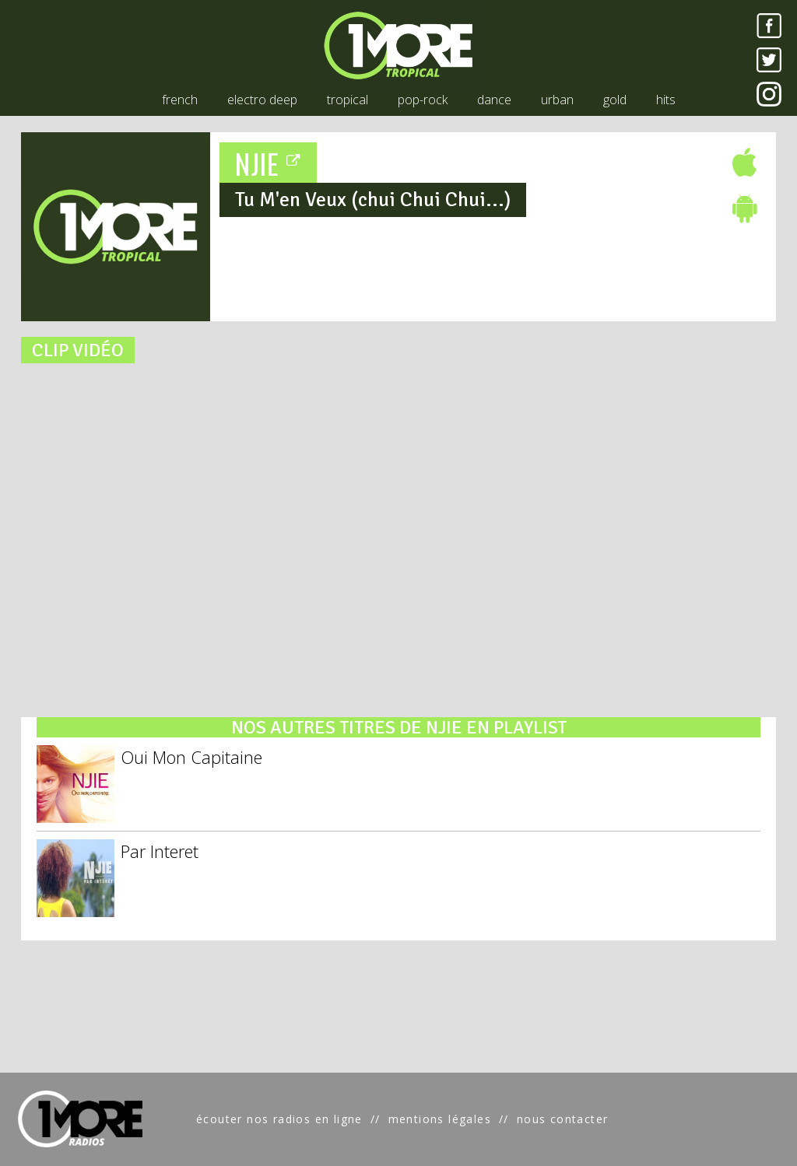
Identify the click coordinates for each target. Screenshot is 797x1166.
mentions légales (439, 1119)
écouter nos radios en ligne (279, 1119)
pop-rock (423, 99)
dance (494, 99)
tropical (347, 99)
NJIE (268, 163)
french (180, 99)
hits (666, 99)
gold (615, 99)
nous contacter (563, 1119)
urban (557, 99)
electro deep (262, 99)
